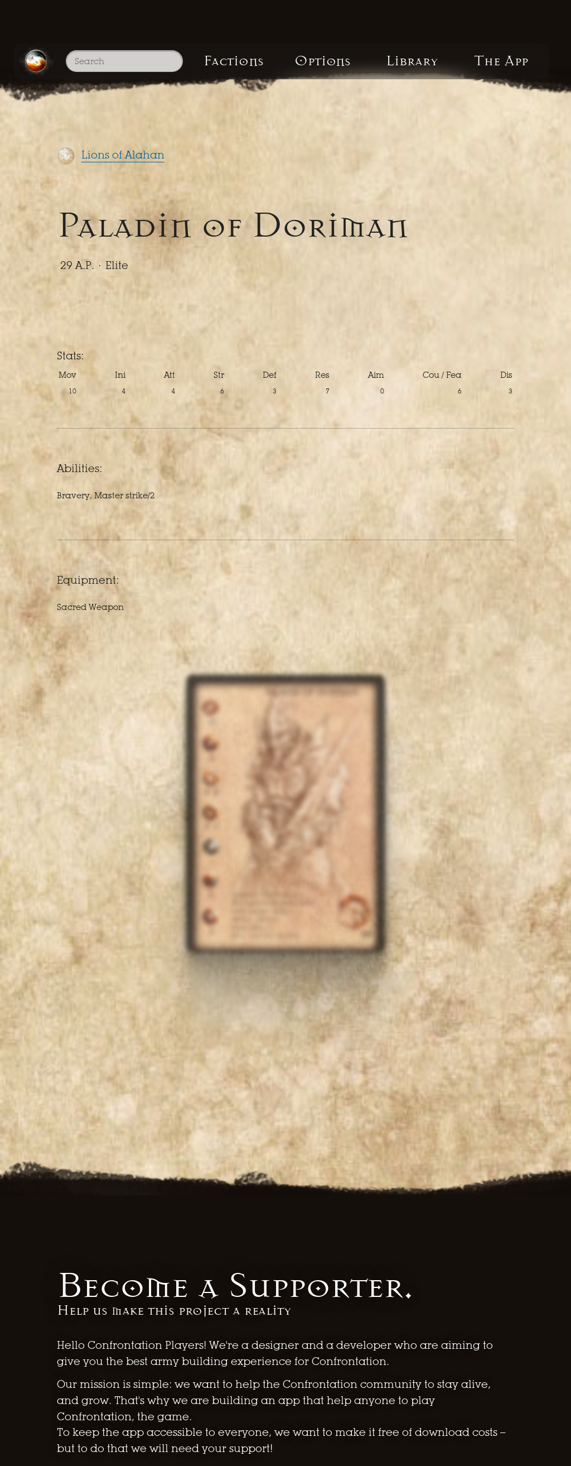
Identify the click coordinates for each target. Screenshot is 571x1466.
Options (325, 61)
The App (508, 61)
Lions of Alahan (122, 154)
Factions (235, 61)
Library (416, 61)
